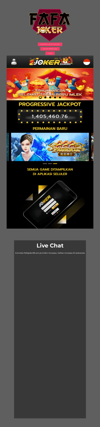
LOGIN (50, 53)
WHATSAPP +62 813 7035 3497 (50, 44)
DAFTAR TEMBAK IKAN (50, 48)
